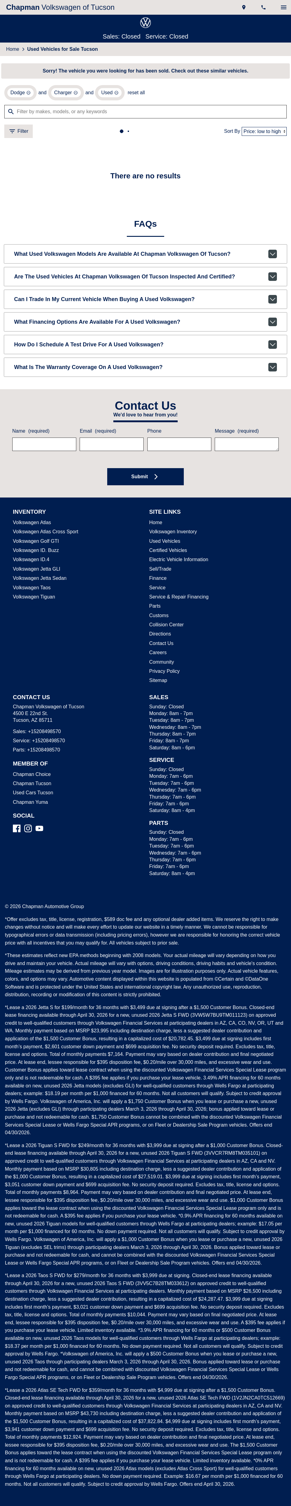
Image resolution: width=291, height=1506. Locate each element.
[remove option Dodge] (20, 93)
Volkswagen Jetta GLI (35, 570)
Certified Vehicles (167, 552)
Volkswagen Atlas (31, 524)
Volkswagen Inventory (172, 533)
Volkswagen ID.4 (30, 561)
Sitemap (158, 682)
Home (12, 50)
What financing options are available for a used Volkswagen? (145, 323)
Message (236, 433)
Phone (154, 433)
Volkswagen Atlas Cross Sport (44, 533)
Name (30, 433)
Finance (157, 579)
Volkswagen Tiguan (33, 598)
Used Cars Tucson (31, 794)
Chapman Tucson (31, 785)
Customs (158, 617)
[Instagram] (28, 830)
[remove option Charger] (64, 93)
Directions (160, 635)
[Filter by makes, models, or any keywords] (145, 112)
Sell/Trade (159, 570)
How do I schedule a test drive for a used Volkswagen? (145, 345)
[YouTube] (39, 830)
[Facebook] (17, 830)
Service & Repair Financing (177, 598)
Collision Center (166, 626)
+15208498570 (42, 733)
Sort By (232, 132)
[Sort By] (264, 132)
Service (156, 589)
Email (97, 433)
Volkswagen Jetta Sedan (38, 579)
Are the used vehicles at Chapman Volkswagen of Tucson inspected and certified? (145, 278)
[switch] (283, 7)
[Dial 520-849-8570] (264, 7)
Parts (154, 607)
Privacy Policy (163, 672)
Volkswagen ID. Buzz (34, 552)
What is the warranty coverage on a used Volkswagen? (145, 368)
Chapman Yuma (29, 803)
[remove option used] (107, 93)
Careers (157, 654)
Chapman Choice (30, 776)
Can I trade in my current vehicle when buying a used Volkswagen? (145, 300)
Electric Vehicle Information (178, 561)
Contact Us (160, 645)
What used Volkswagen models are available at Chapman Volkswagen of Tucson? (145, 255)
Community (161, 663)
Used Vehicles (163, 542)
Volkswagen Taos (31, 589)
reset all (133, 94)
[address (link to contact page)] (244, 7)
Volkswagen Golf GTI (34, 542)
